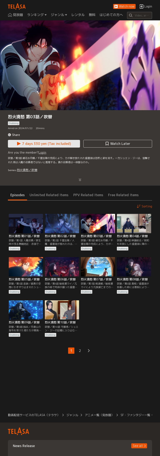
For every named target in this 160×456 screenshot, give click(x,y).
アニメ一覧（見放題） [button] (99, 415)
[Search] (139, 15)
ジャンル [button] (72, 415)
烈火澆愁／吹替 (27, 170)
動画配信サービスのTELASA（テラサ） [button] (34, 415)
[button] (124, 6)
